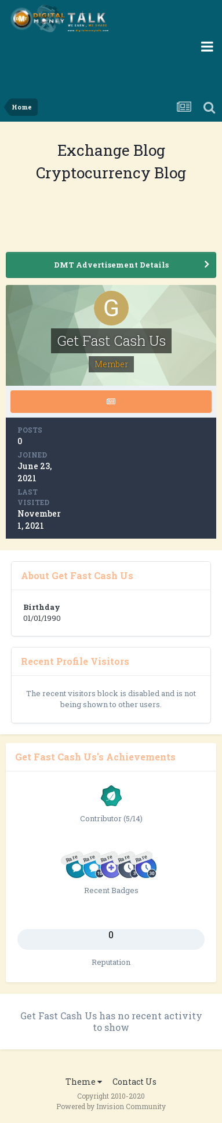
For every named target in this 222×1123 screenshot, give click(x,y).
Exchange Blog (111, 150)
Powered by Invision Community (111, 1106)
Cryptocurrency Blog (111, 172)
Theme (83, 1081)
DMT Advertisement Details (111, 264)
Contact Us (134, 1081)
